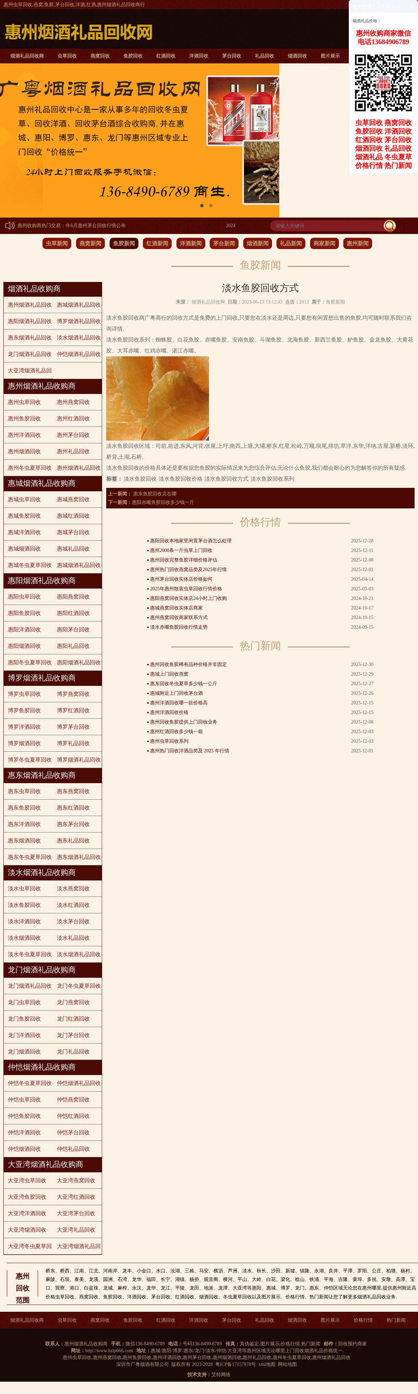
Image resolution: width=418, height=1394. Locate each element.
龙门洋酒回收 (24, 1035)
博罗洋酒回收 (24, 727)
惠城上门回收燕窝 (169, 674)
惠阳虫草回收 (24, 597)
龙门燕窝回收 (73, 1002)
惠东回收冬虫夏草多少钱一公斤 (183, 683)
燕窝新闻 (90, 243)
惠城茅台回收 (73, 532)
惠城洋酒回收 (24, 532)
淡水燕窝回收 (73, 888)
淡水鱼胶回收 (24, 905)
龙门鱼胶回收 (24, 1019)
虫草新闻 (57, 243)
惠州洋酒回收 (24, 435)
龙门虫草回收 (24, 1002)
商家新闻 (324, 243)
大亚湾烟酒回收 (27, 1230)
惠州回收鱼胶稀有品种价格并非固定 (188, 664)
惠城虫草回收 (24, 499)
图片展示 (330, 56)
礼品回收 (264, 56)
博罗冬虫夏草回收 (30, 760)
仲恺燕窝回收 (73, 1099)
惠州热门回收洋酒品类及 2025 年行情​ (189, 750)
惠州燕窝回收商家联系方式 (179, 617)
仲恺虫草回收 (24, 1099)
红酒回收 (165, 56)
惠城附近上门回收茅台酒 (176, 693)
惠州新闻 (358, 243)
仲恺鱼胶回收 (24, 1116)
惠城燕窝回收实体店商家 (176, 607)
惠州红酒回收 (73, 418)
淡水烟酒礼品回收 (79, 338)
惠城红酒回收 (73, 516)
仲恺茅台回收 (73, 1132)
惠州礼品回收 (73, 451)
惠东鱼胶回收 (24, 808)
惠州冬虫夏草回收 (30, 468)
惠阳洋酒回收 (24, 629)
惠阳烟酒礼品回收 (30, 321)
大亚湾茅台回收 (76, 1213)
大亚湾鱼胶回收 (27, 1197)
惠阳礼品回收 (73, 646)
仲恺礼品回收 (73, 1149)
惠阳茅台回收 (73, 629)
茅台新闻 (224, 243)
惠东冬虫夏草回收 (30, 857)
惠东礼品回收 (73, 840)
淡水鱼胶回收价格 (180, 479)
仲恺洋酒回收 (24, 1132)
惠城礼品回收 (73, 549)
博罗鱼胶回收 (24, 710)
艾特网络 (221, 1374)
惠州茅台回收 (73, 435)
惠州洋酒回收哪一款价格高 (179, 702)
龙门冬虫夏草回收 (79, 986)
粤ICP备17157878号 (235, 1364)
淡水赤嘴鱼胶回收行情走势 (179, 627)
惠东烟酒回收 (24, 840)
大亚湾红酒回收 (76, 1197)
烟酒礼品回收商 (27, 56)
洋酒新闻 (191, 243)
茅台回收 (231, 56)
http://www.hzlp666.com (109, 1350)
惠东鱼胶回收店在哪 (154, 493)
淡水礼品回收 (73, 938)
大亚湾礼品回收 (76, 1230)
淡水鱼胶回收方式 (226, 479)
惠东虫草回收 (24, 791)
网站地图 (287, 1364)
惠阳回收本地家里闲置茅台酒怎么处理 (191, 540)
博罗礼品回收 (73, 743)
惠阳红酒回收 (73, 613)
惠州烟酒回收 (24, 451)
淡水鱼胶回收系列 (272, 479)
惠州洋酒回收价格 (169, 712)
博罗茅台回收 (73, 727)
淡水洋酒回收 (24, 921)
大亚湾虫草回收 (27, 1180)
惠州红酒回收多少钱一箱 (176, 731)
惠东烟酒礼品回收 (30, 338)
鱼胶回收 (133, 56)
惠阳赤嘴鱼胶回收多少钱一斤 (163, 502)
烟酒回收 (297, 56)
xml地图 (266, 1364)
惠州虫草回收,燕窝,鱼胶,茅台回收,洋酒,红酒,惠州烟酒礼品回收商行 (74, 4)
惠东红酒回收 (73, 808)
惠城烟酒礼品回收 (79, 305)
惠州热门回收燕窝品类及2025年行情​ (188, 569)
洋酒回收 (198, 56)
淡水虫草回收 (24, 888)
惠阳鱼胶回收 (24, 613)
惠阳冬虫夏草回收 (30, 662)
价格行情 (363, 1320)
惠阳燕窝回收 (73, 597)
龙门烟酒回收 (24, 1051)
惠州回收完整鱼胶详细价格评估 (183, 560)
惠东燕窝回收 (73, 791)
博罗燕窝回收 (73, 694)
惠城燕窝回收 (73, 499)
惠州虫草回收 (24, 402)
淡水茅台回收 (73, 921)
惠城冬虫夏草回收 (30, 565)
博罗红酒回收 (73, 710)
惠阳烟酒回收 (24, 646)
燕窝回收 (100, 56)
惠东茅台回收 (73, 824)
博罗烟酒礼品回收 (79, 321)
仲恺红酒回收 (73, 1116)
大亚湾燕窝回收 (76, 1180)
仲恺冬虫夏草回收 (30, 1083)
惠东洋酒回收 (24, 824)
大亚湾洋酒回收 (27, 1213)
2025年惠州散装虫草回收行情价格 (186, 588)
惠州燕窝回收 (73, 402)
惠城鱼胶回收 (24, 516)
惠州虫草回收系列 (169, 741)
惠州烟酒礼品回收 (30, 305)
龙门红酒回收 (73, 1019)
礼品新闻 (291, 243)
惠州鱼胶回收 (24, 418)
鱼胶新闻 (124, 243)
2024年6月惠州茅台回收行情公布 (94, 225)
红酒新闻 (157, 243)
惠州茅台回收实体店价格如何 (181, 579)
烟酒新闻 (258, 243)
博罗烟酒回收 (24, 743)
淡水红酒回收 (73, 905)
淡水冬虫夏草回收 (30, 954)
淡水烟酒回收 (24, 938)
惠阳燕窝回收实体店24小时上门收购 (188, 598)
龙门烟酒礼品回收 (30, 354)
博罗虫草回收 (24, 694)
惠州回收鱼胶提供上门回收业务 (183, 722)
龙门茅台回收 (73, 1035)
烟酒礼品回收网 (208, 302)
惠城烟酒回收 (24, 549)
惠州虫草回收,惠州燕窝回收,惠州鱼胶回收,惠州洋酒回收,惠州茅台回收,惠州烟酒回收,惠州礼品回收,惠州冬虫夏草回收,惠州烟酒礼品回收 (207, 1357)
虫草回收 (67, 56)
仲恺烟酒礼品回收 (79, 354)
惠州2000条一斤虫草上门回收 (181, 550)
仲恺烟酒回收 (24, 1149)
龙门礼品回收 (73, 1051)
